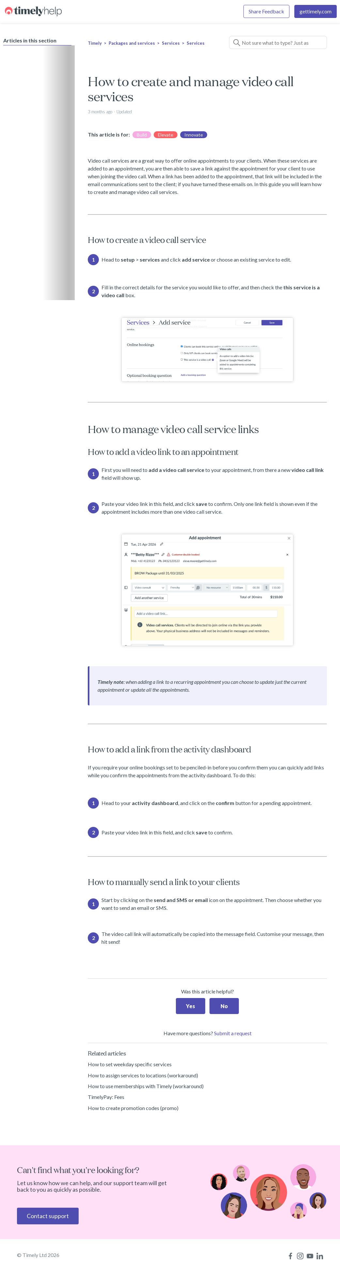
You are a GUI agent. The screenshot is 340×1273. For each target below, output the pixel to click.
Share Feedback (266, 11)
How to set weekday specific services (130, 1064)
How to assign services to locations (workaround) (143, 1075)
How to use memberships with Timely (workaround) (146, 1086)
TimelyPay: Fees (106, 1097)
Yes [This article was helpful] (190, 1006)
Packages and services (132, 43)
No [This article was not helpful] (224, 1006)
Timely (95, 43)
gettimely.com (316, 11)
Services (171, 43)
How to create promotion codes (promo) (133, 1108)
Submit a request (233, 1033)
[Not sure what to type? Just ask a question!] (278, 42)
